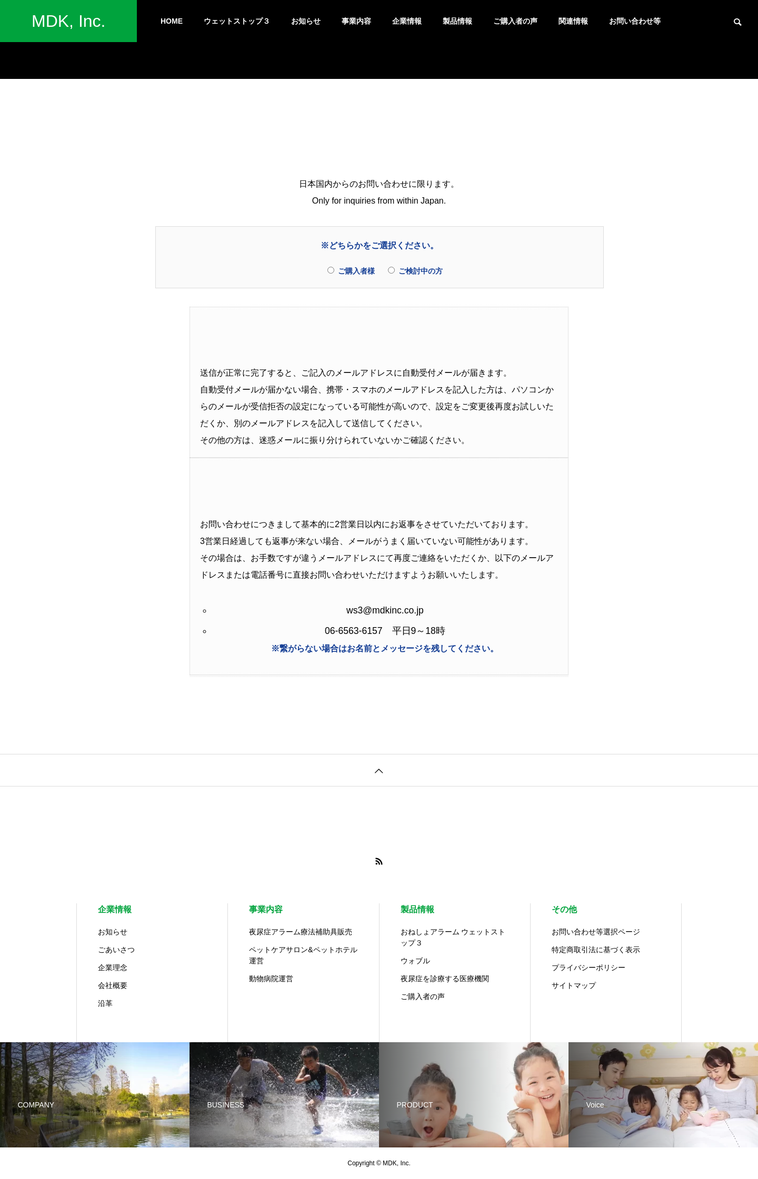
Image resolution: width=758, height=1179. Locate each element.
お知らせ (306, 21)
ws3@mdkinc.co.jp (385, 610)
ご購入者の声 (515, 21)
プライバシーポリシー (588, 967)
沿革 (105, 1003)
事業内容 (356, 21)
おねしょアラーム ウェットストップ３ (453, 937)
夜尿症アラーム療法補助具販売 (300, 932)
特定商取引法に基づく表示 (596, 949)
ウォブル (415, 960)
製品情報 (457, 21)
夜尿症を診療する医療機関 (445, 978)
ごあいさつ (116, 949)
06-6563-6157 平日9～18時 (385, 631)
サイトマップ (574, 985)
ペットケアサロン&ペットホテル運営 (303, 955)
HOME (172, 21)
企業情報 (407, 21)
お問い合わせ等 (635, 21)
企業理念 (112, 967)
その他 (564, 909)
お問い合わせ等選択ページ (596, 932)
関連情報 (573, 21)
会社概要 (112, 985)
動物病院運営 (271, 978)
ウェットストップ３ (237, 21)
